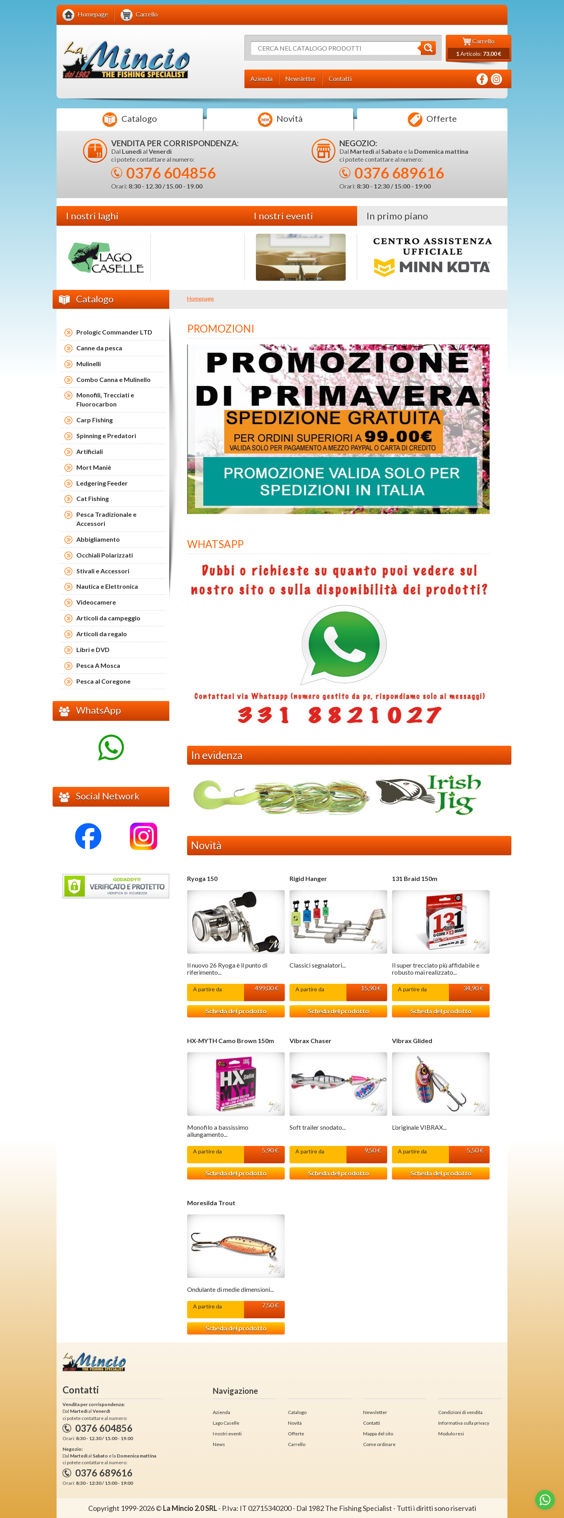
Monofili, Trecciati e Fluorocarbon (105, 399)
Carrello (296, 1444)
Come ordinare (379, 1444)
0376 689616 (399, 173)
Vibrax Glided (412, 1040)
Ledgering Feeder (102, 483)
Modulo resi (451, 1434)
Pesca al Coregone (103, 681)
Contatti (371, 1423)
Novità (280, 119)
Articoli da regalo (101, 633)
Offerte (432, 119)
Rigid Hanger (308, 878)
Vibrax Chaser (310, 1040)
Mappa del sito (378, 1434)
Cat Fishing (92, 498)
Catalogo (129, 119)
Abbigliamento (98, 539)
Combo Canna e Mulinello (113, 379)
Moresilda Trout (211, 1202)
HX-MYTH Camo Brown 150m (230, 1040)
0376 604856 (171, 173)
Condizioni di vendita (460, 1412)
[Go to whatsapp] (545, 1500)
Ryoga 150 (202, 878)
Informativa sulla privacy (463, 1423)
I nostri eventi (227, 1434)
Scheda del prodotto (236, 1011)
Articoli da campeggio (108, 618)
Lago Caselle (226, 1423)
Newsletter (375, 1412)
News (219, 1444)
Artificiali (89, 451)
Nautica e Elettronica (107, 586)
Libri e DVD (93, 649)
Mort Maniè (93, 467)
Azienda (221, 1412)
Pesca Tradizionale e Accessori (106, 518)
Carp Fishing (94, 419)
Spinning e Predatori (106, 435)
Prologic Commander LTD (114, 332)
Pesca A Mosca (98, 665)
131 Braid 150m (414, 878)
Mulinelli (88, 363)
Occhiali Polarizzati (104, 555)
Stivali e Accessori (102, 571)
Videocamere (96, 602)
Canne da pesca (99, 348)
